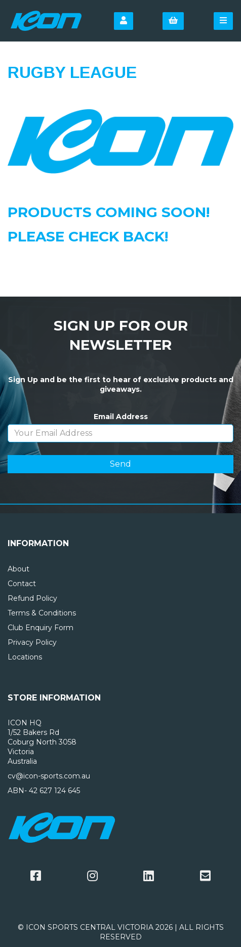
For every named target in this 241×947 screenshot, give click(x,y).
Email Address (121, 416)
